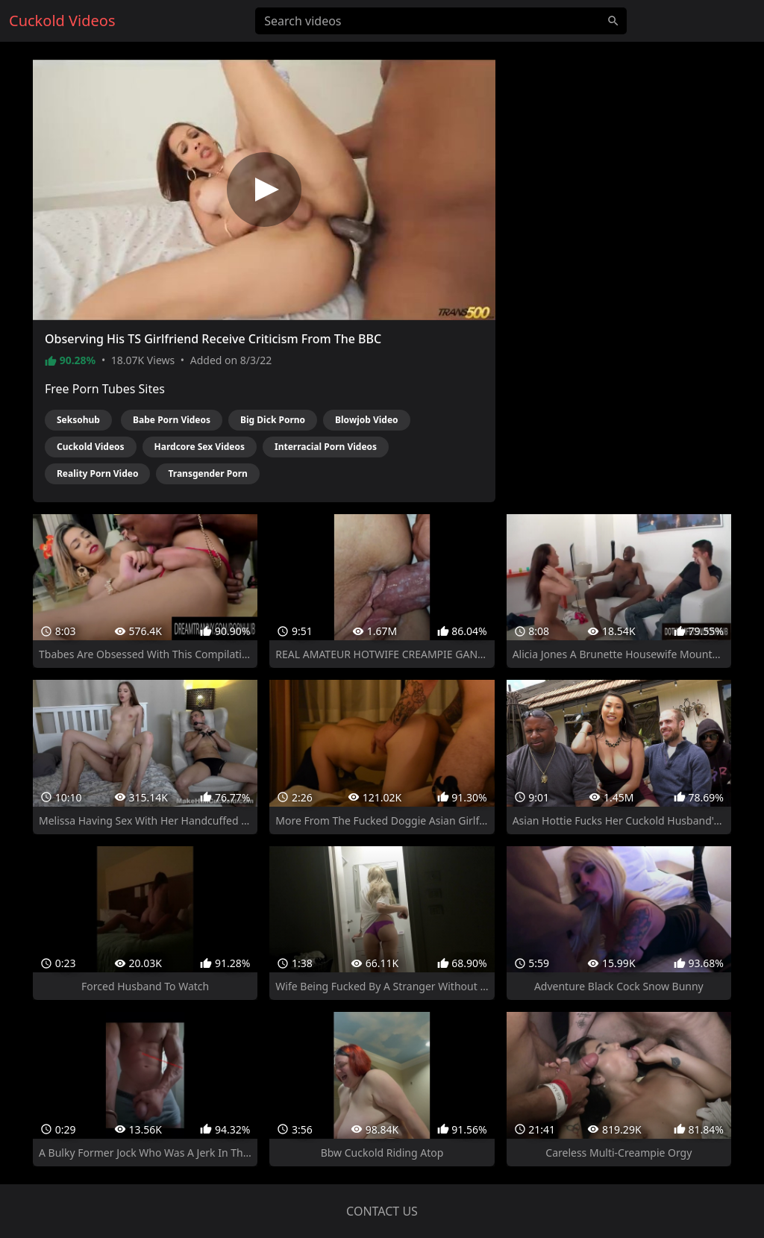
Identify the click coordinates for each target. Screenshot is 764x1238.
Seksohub (78, 419)
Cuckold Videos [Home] (62, 20)
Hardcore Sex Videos (199, 446)
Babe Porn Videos (171, 419)
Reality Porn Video (97, 473)
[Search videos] (440, 21)
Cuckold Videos (91, 446)
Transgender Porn (207, 473)
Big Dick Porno (272, 419)
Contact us (382, 1211)
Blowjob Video (366, 419)
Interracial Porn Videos (326, 446)
